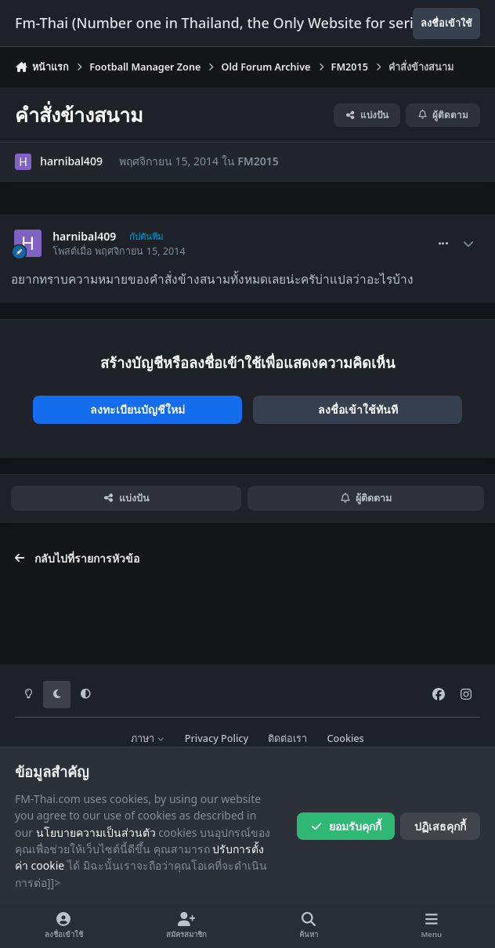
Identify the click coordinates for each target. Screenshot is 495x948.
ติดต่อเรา (287, 738)
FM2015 (258, 161)
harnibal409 (71, 161)
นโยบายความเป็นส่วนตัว (96, 832)
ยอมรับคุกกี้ (346, 826)
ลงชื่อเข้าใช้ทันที (358, 409)
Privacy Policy (216, 738)
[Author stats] (468, 244)
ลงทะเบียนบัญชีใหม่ (137, 409)
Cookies (345, 738)
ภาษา (147, 738)
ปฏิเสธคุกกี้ (440, 826)
